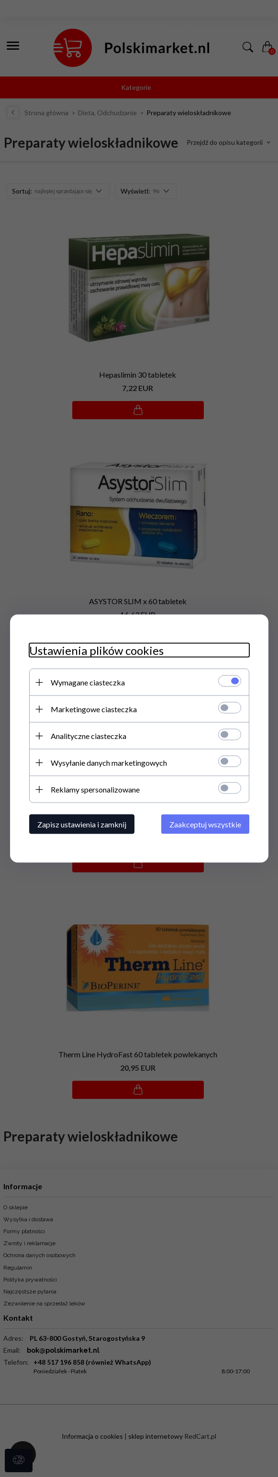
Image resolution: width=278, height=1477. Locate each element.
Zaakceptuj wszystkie (205, 824)
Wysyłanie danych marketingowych (109, 762)
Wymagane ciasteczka (88, 682)
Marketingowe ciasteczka (94, 709)
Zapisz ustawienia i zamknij (81, 824)
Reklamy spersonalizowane (95, 789)
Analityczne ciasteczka (88, 735)
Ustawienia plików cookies (96, 650)
